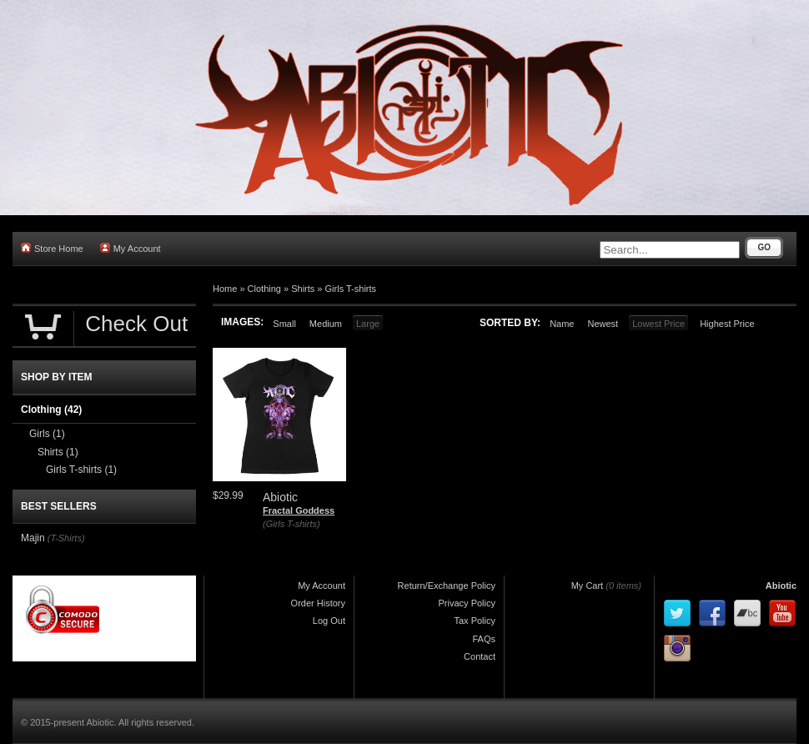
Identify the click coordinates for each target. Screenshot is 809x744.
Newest (602, 324)
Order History (318, 603)
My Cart (587, 586)
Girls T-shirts (351, 289)
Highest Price (727, 324)
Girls (47, 434)
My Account (130, 248)
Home (225, 289)
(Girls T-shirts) (291, 524)
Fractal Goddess (298, 510)
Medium (325, 324)
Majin (33, 538)
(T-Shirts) (66, 538)
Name (562, 324)
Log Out (329, 621)
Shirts (302, 289)
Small (284, 324)
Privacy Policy (467, 603)
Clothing (264, 289)
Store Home (52, 248)
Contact (479, 656)
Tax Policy (474, 621)
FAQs (483, 639)
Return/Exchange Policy (446, 586)
